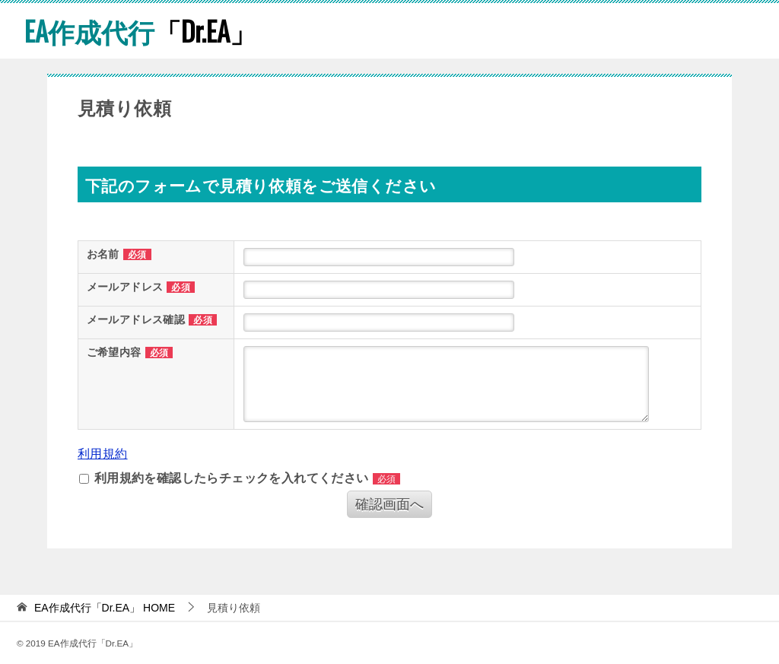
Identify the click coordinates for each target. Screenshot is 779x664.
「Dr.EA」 (140, 30)
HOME (104, 608)
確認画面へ (389, 504)
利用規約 (103, 453)
